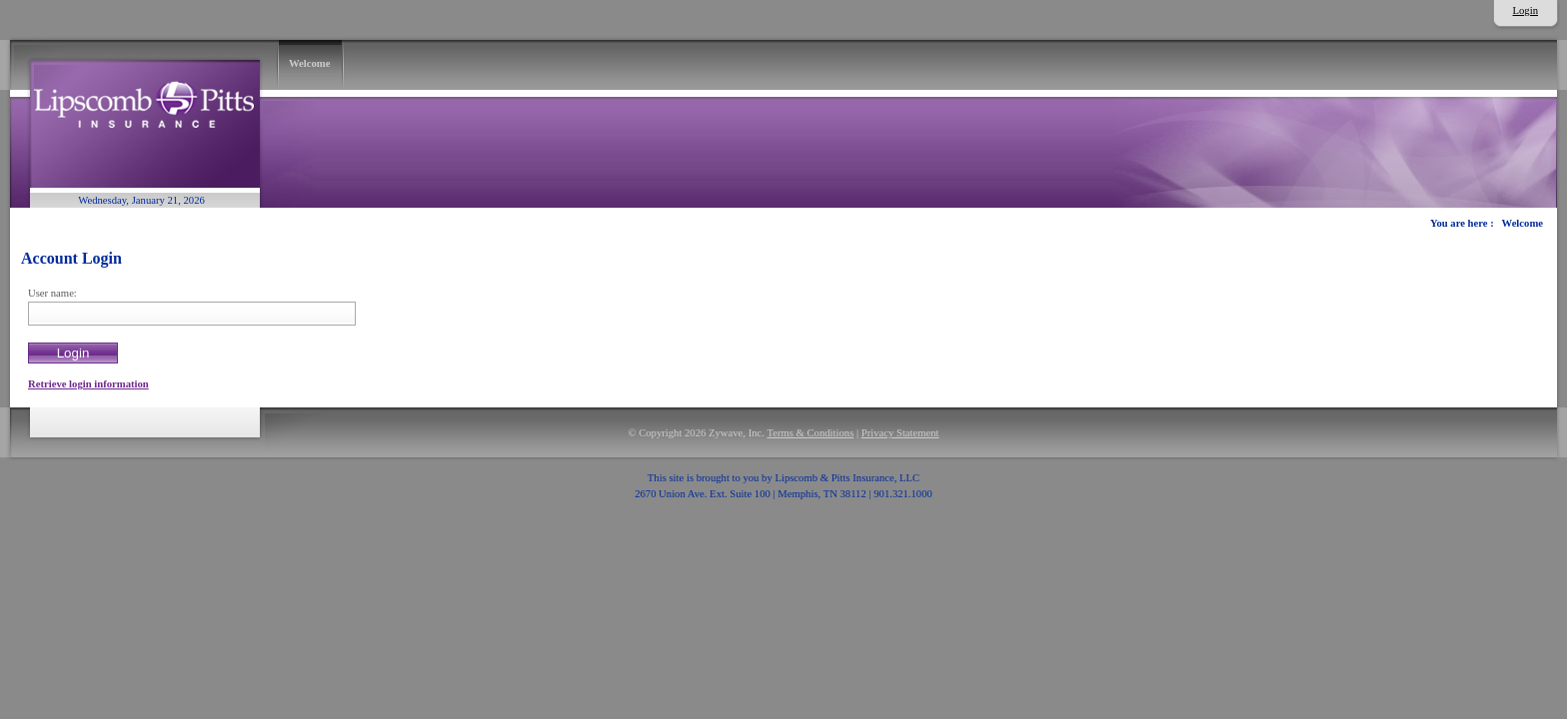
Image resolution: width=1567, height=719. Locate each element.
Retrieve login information (88, 383)
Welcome (1522, 223)
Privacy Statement (900, 432)
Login (1525, 10)
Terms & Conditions (810, 432)
